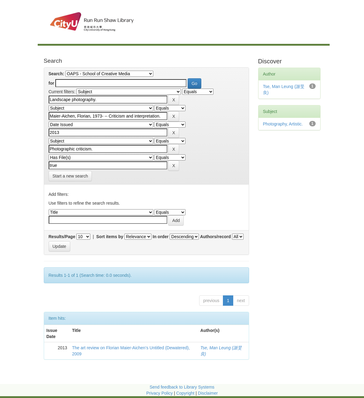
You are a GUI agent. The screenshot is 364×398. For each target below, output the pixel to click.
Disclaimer (208, 393)
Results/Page (62, 236)
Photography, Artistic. (283, 124)
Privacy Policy (159, 393)
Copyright (186, 393)
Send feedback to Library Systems (182, 387)
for (51, 83)
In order (160, 236)
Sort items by (109, 236)
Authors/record (215, 236)
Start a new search (70, 176)
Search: (56, 73)
